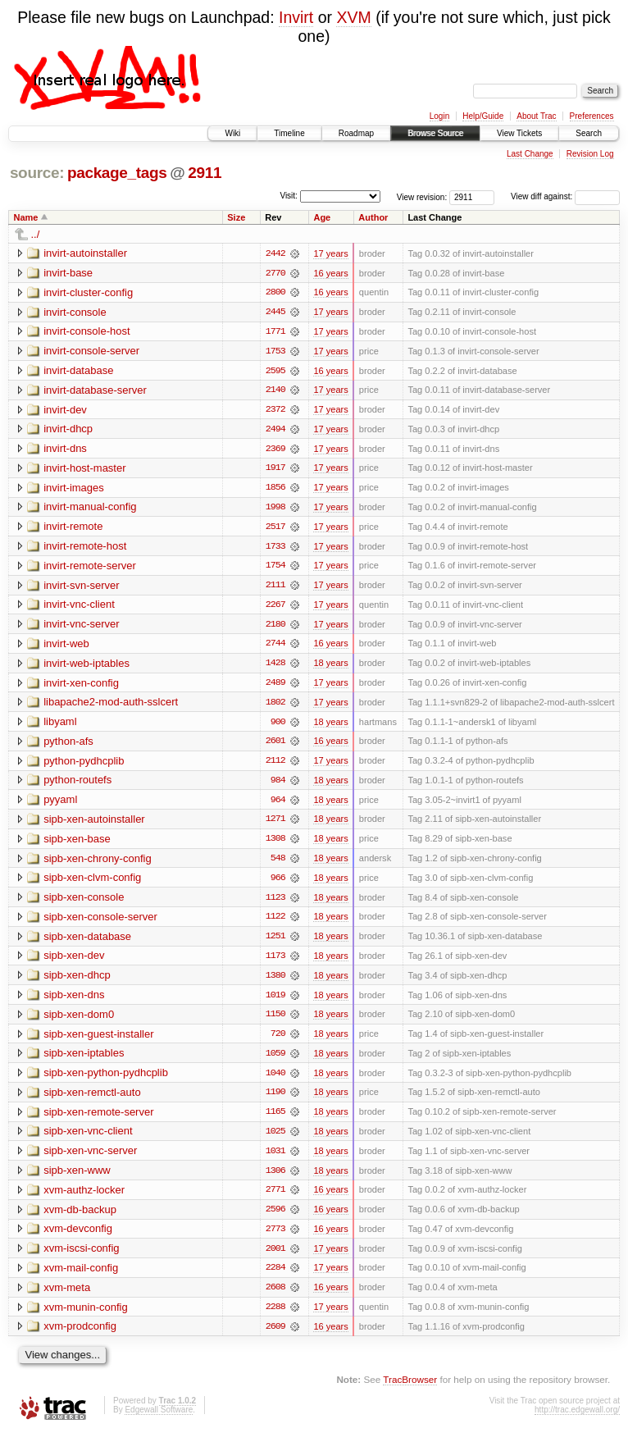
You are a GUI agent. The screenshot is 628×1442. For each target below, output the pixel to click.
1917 (275, 470)
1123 (275, 903)
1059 (275, 1060)
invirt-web (66, 647)
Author (373, 217)
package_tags (117, 172)
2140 (275, 391)
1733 (275, 548)
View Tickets (519, 133)
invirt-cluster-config (88, 292)
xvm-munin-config (85, 1316)
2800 (275, 292)
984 (278, 785)
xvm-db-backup (79, 1218)
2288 (275, 1316)
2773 (275, 1237)
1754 (275, 568)
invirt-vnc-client (79, 607)
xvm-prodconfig (79, 1336)
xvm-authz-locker (84, 1198)
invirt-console (75, 312)
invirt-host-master (84, 469)
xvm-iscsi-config (81, 1257)
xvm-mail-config (80, 1277)
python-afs (68, 745)
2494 (275, 430)
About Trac (536, 116)
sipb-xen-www (77, 1178)
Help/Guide (482, 116)
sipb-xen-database (87, 942)
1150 (275, 1021)
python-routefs (77, 784)
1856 (275, 489)
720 (278, 1040)
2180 (275, 627)
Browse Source (435, 133)
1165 (275, 1119)
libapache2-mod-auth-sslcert (110, 706)
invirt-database (78, 371)
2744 (275, 647)
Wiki (232, 133)
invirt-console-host (86, 332)
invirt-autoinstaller (85, 253)
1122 (275, 922)
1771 (275, 332)
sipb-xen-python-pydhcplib (105, 1080)
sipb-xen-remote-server (98, 1119)
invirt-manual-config (89, 509)
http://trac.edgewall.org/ (577, 1419)
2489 (275, 686)
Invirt (296, 17)
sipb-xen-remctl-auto (92, 1099)
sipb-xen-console (83, 903)
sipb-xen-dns (73, 1001)
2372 (275, 411)
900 (278, 725)
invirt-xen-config (81, 686)
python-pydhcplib (83, 765)
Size (236, 217)
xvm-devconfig (77, 1237)
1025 (275, 1139)
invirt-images (73, 489)
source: (37, 172)
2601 (275, 745)
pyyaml (60, 804)
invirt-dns (65, 450)
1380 (275, 981)
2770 (275, 273)
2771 (275, 1198)
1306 (275, 1178)
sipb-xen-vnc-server (90, 1158)
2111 (275, 588)
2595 (275, 371)
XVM (353, 17)
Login (439, 116)
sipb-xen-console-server (100, 922)
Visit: (289, 195)
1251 (275, 942)
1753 (275, 351)
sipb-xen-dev (73, 962)
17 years (330, 253)
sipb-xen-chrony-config (97, 863)
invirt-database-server (95, 391)
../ (35, 234)
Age (321, 217)
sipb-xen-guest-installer (98, 1040)
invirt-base (68, 273)
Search (589, 133)
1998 (275, 509)
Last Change (530, 153)
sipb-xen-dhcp (77, 981)
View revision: (422, 196)
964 (278, 804)
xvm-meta (66, 1296)
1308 (275, 844)
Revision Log (590, 153)
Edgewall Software (159, 1419)
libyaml (59, 725)
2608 (275, 1296)
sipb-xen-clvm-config (92, 883)
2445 (275, 312)
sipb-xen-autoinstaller (94, 824)
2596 (275, 1218)
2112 (275, 765)
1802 (275, 706)
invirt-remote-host (84, 548)
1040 (275, 1080)
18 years (330, 667)
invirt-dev (65, 410)
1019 (275, 1001)
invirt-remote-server (89, 568)
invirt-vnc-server (81, 627)
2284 (275, 1277)
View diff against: (565, 196)
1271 (275, 824)
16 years (330, 273)
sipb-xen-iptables (83, 1060)
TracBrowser (410, 1389)
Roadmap (356, 133)
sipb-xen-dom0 (78, 1021)
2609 (275, 1336)
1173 (275, 962)
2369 (275, 450)
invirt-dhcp (68, 430)
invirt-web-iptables (86, 666)
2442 (275, 253)
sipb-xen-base (77, 843)
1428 (275, 666)
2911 (204, 172)
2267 (275, 607)
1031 (275, 1159)
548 (278, 863)
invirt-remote (72, 528)
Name (26, 217)
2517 (275, 529)
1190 (275, 1100)
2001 (275, 1257)
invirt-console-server (91, 351)
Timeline (289, 133)
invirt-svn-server (81, 588)
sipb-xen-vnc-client (87, 1139)
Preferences (592, 116)
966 (278, 883)
